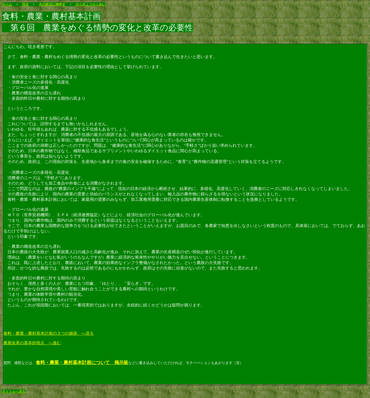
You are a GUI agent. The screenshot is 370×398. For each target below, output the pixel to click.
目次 (25, 4)
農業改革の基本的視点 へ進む (32, 343)
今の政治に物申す (52, 4)
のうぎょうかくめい (91, 4)
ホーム (7, 4)
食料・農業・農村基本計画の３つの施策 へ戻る (48, 333)
